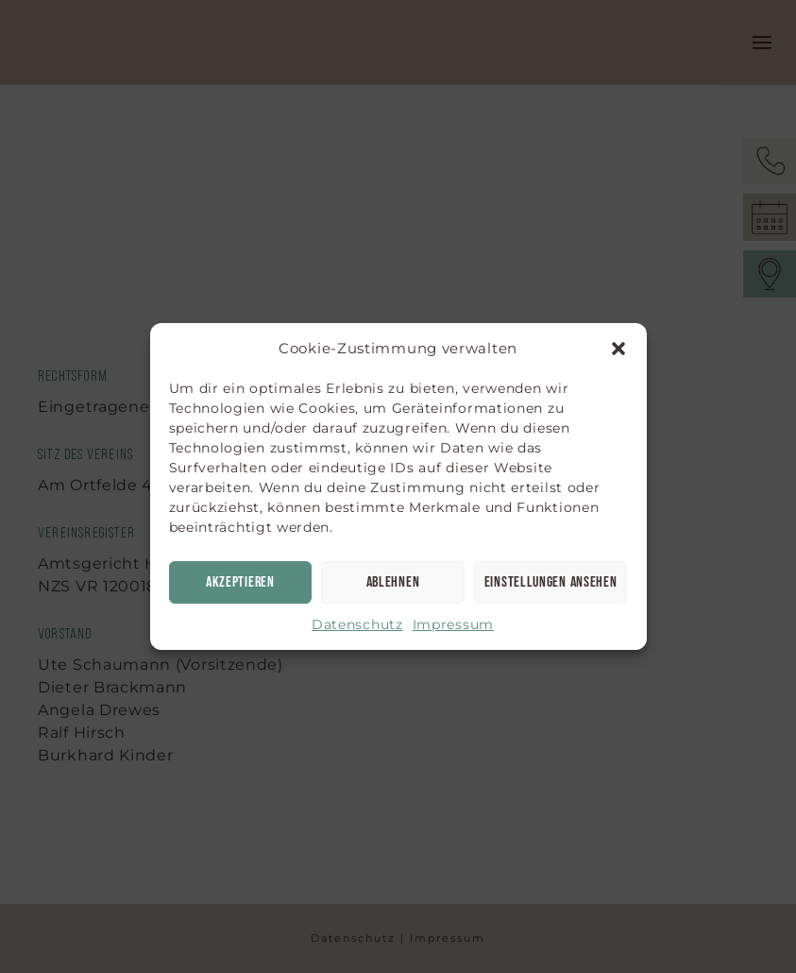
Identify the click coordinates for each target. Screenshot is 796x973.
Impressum (453, 624)
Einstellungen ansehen (551, 582)
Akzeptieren (240, 582)
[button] (618, 348)
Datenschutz (357, 624)
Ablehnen (393, 582)
